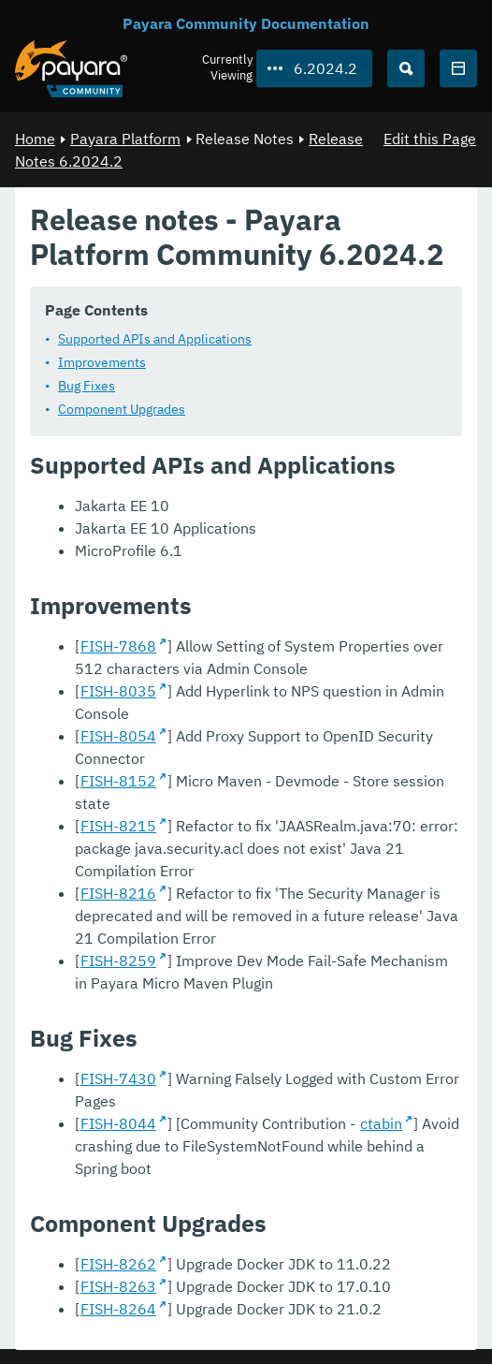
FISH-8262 (118, 1263)
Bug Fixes (86, 384)
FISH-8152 (118, 779)
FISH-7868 (118, 645)
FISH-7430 (118, 1077)
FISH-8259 (118, 959)
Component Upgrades (121, 408)
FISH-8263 (118, 1285)
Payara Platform (125, 138)
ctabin (381, 1122)
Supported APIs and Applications (155, 338)
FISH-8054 (118, 735)
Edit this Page (429, 138)
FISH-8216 (118, 892)
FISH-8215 (118, 824)
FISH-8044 (118, 1122)
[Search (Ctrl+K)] (406, 68)
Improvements (102, 361)
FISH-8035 (118, 690)
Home (35, 138)
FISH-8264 (118, 1307)
